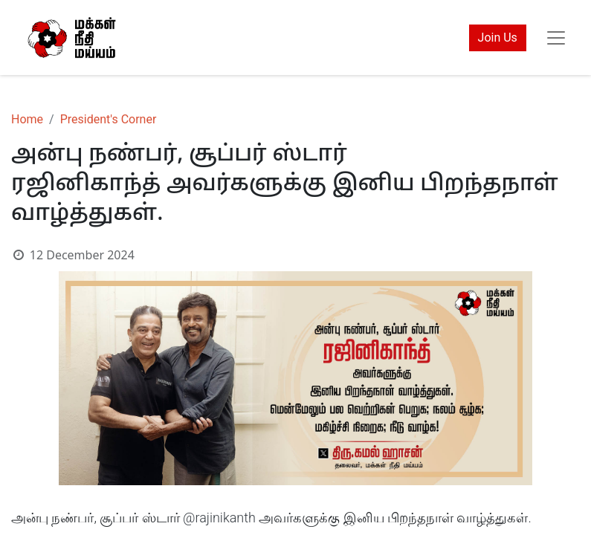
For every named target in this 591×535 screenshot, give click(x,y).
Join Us (497, 37)
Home (27, 119)
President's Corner (108, 119)
